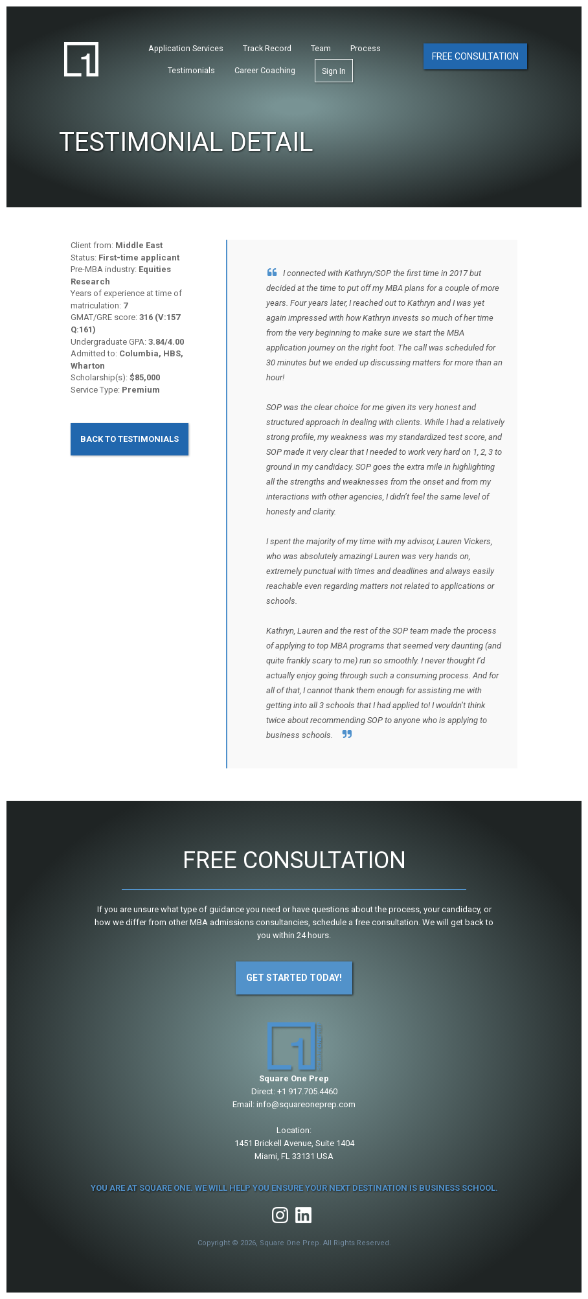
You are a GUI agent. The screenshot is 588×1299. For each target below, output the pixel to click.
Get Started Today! (294, 977)
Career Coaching (264, 71)
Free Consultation (475, 57)
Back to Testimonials (129, 439)
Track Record (267, 49)
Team (321, 49)
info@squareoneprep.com (306, 1104)
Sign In (334, 72)
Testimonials (191, 71)
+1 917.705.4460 (307, 1091)
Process (365, 49)
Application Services (185, 49)
